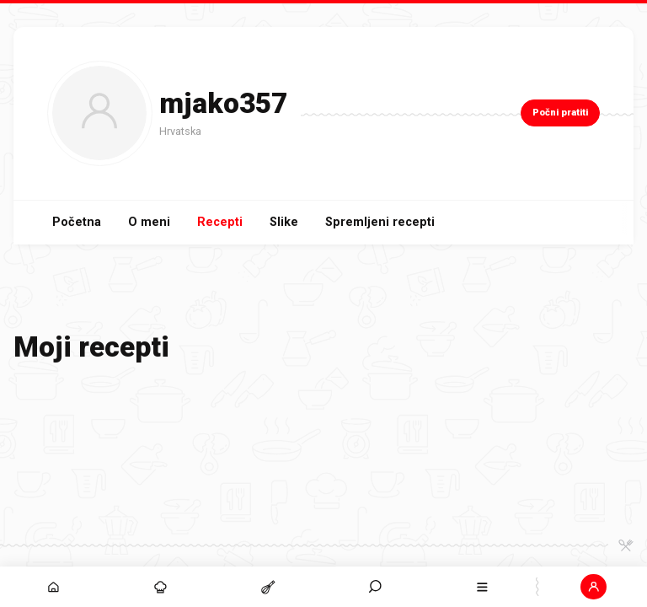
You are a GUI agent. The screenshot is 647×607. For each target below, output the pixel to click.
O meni (149, 222)
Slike (284, 222)
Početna (76, 222)
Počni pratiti (560, 112)
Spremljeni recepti (380, 222)
